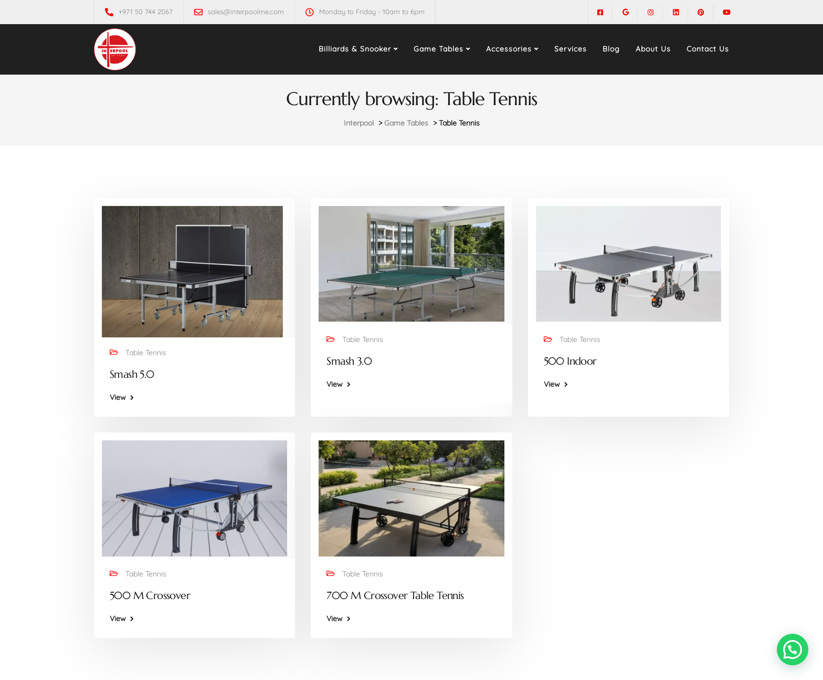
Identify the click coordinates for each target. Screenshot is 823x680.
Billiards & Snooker (355, 49)
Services (570, 49)
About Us (653, 49)
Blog (611, 49)
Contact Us (708, 49)
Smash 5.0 (132, 374)
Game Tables (438, 49)
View (118, 397)
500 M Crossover (150, 595)
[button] (792, 649)
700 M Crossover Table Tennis (394, 595)
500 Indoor (570, 361)
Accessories (509, 49)
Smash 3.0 (349, 361)
